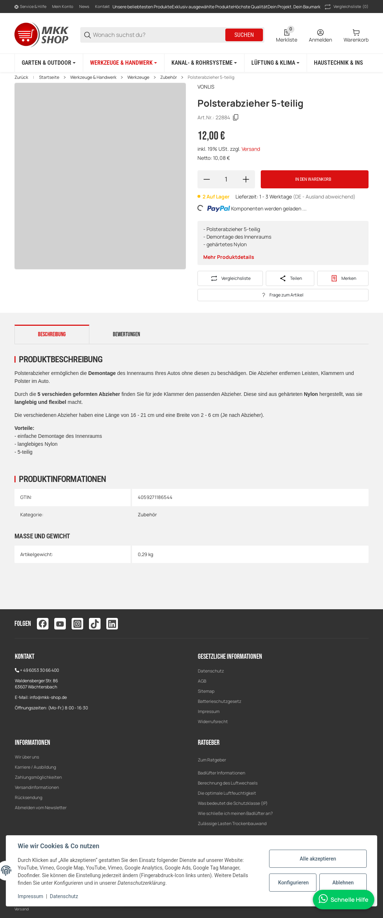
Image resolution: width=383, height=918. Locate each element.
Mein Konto (62, 6)
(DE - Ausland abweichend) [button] (324, 196)
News (84, 6)
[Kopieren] (235, 117)
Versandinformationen (37, 787)
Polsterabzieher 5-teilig (211, 77)
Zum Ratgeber (212, 760)
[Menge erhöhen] (246, 179)
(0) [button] (346, 7)
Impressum (209, 711)
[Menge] (226, 179)
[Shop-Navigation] (30, 7)
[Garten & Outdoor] (48, 63)
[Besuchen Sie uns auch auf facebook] (42, 623)
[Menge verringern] (206, 179)
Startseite (49, 77)
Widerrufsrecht (213, 721)
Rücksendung (28, 797)
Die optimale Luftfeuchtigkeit (227, 793)
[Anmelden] (320, 35)
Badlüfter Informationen (221, 773)
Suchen (244, 34)
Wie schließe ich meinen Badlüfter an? (235, 813)
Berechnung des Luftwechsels (228, 783)
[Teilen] (290, 278)
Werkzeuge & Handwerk (93, 77)
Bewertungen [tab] (126, 334)
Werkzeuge (138, 77)
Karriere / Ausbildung (35, 767)
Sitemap (206, 691)
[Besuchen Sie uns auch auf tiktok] (95, 623)
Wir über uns (27, 757)
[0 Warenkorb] (356, 35)
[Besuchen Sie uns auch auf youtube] (60, 623)
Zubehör (168, 77)
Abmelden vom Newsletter (41, 807)
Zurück (21, 77)
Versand (251, 148)
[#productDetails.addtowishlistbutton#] (343, 278)
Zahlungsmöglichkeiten (38, 777)
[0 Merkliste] (286, 35)
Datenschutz (211, 671)
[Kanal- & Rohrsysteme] (204, 63)
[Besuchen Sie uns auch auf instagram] (77, 623)
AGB (202, 681)
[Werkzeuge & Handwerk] (123, 63)
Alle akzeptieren (318, 859)
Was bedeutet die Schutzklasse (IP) (233, 803)
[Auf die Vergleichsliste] (230, 278)
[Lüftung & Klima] (275, 63)
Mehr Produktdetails (228, 256)
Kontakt (102, 6)
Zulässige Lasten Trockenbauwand (232, 823)
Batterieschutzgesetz (219, 701)
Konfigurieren (293, 882)
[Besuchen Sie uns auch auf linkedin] (112, 623)
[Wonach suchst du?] (159, 35)
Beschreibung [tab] (52, 334)
